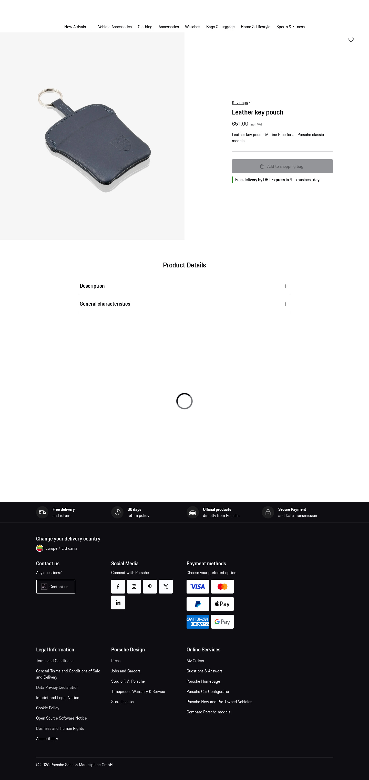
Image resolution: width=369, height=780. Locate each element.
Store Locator (123, 702)
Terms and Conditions (54, 661)
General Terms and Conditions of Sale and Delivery (68, 674)
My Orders (195, 661)
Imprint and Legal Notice (57, 697)
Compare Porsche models (208, 712)
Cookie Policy (47, 708)
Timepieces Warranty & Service (138, 691)
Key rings (240, 102)
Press (115, 661)
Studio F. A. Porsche (128, 681)
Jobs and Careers (125, 671)
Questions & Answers (204, 671)
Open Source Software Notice (61, 718)
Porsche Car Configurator (208, 691)
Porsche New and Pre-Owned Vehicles (219, 702)
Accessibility (47, 738)
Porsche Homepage (203, 681)
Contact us (58, 587)
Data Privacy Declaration (57, 687)
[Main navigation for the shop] (184, 26)
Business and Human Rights (60, 728)
